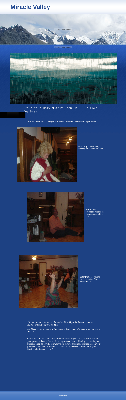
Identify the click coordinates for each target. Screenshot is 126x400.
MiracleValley (63, 395)
